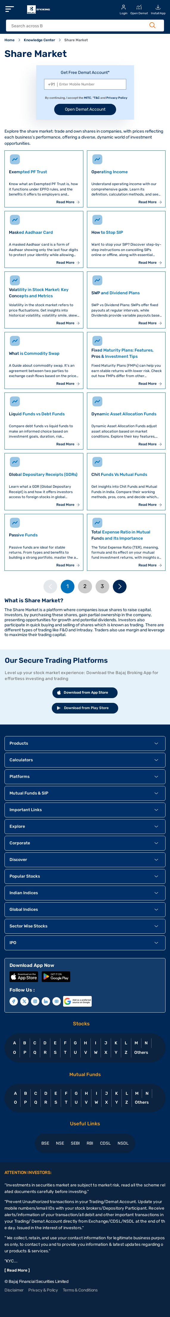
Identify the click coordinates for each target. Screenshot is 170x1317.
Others (141, 1052)
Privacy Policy (116, 98)
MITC (87, 98)
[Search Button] (152, 25)
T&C (97, 98)
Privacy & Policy (43, 1290)
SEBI (75, 1143)
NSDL (123, 1143)
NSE (60, 1143)
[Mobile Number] (85, 84)
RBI (90, 1143)
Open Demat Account (85, 109)
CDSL (105, 1143)
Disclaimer (14, 1290)
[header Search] (80, 26)
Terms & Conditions (80, 1290)
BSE (45, 1143)
